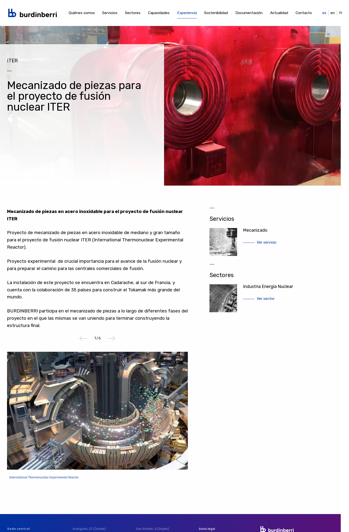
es (324, 13)
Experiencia (187, 13)
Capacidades (159, 13)
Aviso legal (207, 529)
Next (111, 338)
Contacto (304, 13)
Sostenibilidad (216, 13)
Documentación (249, 13)
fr (340, 13)
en (333, 13)
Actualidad (279, 13)
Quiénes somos (82, 13)
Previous (83, 338)
